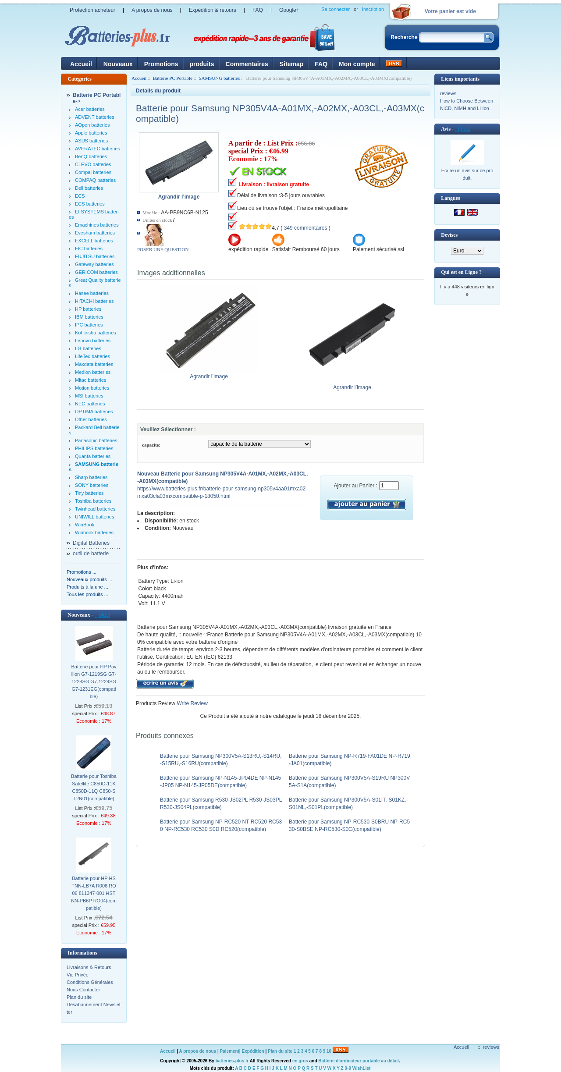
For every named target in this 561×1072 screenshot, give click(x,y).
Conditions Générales (90, 982)
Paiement (229, 1051)
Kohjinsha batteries (95, 332)
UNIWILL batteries (94, 516)
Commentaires (247, 63)
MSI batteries (89, 395)
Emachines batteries (97, 224)
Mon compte (357, 63)
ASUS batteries (91, 140)
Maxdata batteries (94, 364)
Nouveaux (118, 63)
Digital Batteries (91, 543)
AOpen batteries (92, 125)
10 (329, 1051)
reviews (448, 93)
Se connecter (335, 9)
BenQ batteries (91, 156)
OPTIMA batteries (94, 411)
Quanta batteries (92, 456)
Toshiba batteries (93, 501)
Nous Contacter (83, 989)
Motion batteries (92, 387)
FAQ (257, 10)
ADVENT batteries (94, 117)
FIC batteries (89, 248)
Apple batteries (91, 132)
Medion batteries (92, 372)
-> (97, 98)
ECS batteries (90, 203)
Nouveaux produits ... (89, 579)
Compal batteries (93, 172)
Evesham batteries (95, 232)
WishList (361, 1068)
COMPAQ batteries (95, 180)
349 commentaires (305, 228)
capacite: (151, 444)
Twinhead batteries (95, 508)
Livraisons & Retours (89, 967)
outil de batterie (91, 553)
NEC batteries (90, 403)
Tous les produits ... (87, 594)
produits (202, 63)
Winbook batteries (94, 532)
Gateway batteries (94, 264)
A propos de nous (151, 10)
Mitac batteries (91, 380)
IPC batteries (89, 324)
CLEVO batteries (93, 164)
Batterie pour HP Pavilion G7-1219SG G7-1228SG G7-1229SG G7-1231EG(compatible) (93, 681)
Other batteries (91, 419)
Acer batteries (90, 109)
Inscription (373, 9)
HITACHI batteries (94, 301)
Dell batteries (89, 188)
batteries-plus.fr (232, 1060)
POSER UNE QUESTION (162, 249)
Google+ (289, 10)
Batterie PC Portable (172, 78)
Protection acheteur (92, 10)
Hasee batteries (92, 293)
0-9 (348, 1068)
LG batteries (88, 348)
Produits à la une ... (87, 586)
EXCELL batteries (94, 240)
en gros (300, 1060)
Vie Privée (78, 974)
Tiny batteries (89, 493)
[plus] (102, 615)
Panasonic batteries (96, 440)
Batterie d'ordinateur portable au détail (358, 1060)
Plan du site (79, 997)
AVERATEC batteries (97, 148)
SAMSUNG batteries (219, 78)
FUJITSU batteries (94, 256)
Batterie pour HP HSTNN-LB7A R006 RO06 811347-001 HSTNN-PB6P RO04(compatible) (94, 893)
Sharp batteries (91, 477)
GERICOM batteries (96, 272)
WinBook (84, 524)
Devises (449, 235)
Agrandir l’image (209, 374)
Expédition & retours (212, 10)
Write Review (191, 703)
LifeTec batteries (92, 356)
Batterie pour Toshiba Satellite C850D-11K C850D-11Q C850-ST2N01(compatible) (94, 787)
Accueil (81, 63)
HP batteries (88, 309)
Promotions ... (81, 572)
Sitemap (291, 63)
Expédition (253, 1051)
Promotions (161, 63)
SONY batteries (91, 485)
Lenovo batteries (92, 340)
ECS (80, 196)
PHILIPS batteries (94, 448)
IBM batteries (89, 316)
